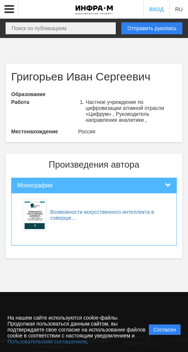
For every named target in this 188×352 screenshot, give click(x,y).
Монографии (34, 185)
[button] (9, 9)
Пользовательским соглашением (47, 342)
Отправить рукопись (151, 28)
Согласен (164, 330)
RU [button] (178, 9)
